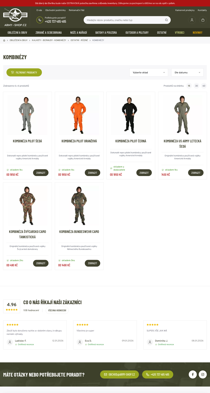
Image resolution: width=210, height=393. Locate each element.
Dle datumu (181, 72)
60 (204, 85)
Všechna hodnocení (57, 310)
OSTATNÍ (161, 32)
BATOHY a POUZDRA (106, 32)
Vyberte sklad (140, 72)
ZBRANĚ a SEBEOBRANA (49, 32)
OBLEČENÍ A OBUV (17, 32)
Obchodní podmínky (55, 10)
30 (196, 85)
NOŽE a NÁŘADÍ (78, 32)
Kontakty (202, 10)
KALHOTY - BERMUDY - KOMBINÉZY (49, 40)
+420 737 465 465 (55, 21)
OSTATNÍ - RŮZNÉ (79, 40)
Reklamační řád (76, 10)
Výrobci (179, 32)
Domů (4, 40)
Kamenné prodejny (185, 10)
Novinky (197, 32)
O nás (39, 10)
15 (189, 85)
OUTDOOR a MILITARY (137, 32)
